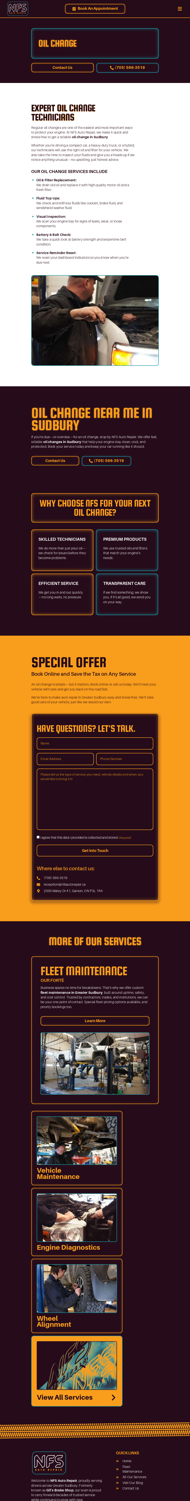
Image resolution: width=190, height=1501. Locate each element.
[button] (179, 8)
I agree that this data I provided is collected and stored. (85, 837)
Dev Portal (143, 1492)
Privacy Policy (121, 1492)
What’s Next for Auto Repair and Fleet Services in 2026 (76, 1419)
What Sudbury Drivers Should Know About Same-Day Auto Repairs (79, 1448)
